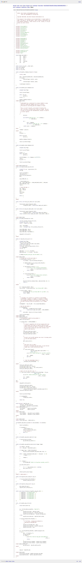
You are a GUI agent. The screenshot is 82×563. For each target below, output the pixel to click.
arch (14, 7)
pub (18, 5)
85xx (28, 7)
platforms (24, 7)
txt (77, 561)
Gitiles (7, 561)
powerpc (18, 7)
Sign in (79, 1)
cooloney (35, 5)
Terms (13, 561)
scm (21, 5)
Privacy (10, 561)
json (80, 561)
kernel (14, 5)
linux (24, 5)
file (36, 9)
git (31, 5)
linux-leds (40, 5)
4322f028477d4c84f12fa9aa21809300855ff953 (55, 5)
